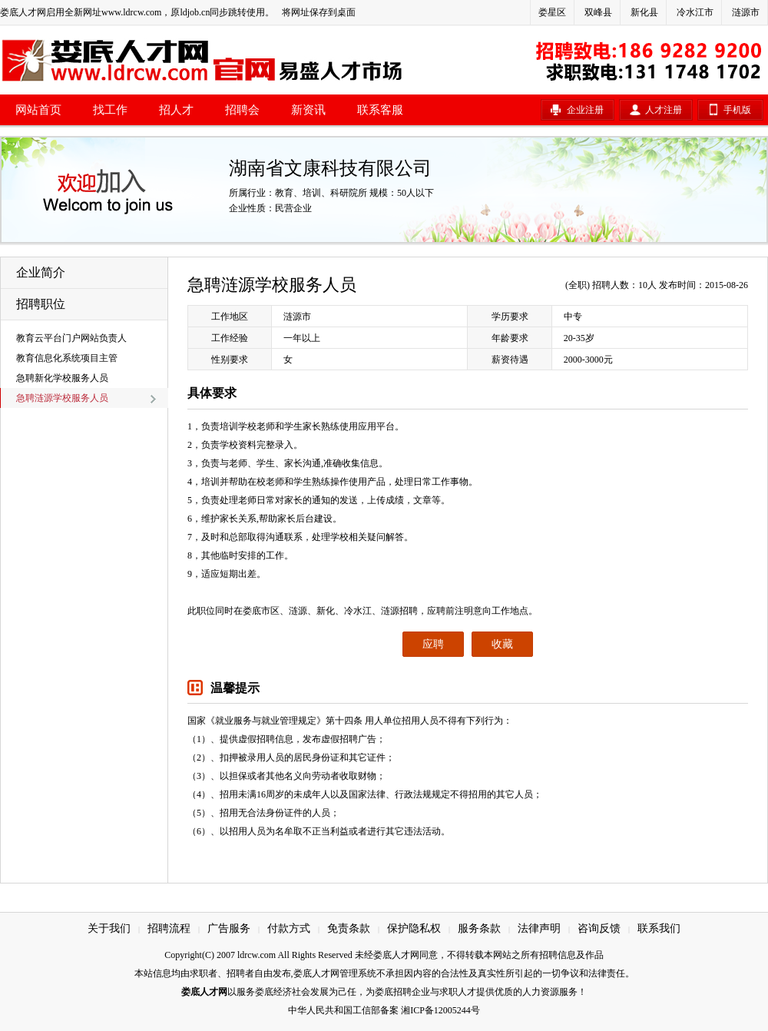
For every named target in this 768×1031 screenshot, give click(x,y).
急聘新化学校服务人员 (62, 378)
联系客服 (380, 110)
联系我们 (658, 928)
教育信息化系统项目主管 (67, 358)
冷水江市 (695, 12)
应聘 (433, 644)
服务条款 (479, 928)
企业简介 (40, 272)
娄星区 (552, 12)
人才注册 (663, 109)
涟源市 (746, 12)
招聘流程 (168, 928)
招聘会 (242, 110)
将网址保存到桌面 (319, 12)
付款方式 (288, 928)
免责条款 (348, 928)
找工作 (110, 110)
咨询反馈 (599, 928)
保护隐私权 (414, 928)
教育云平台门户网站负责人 (71, 338)
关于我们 (109, 928)
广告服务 (228, 928)
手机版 (737, 109)
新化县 (644, 12)
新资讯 (308, 110)
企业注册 (585, 109)
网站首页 (38, 110)
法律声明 (539, 928)
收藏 (502, 644)
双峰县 (598, 12)
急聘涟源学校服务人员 (62, 398)
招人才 (176, 110)
